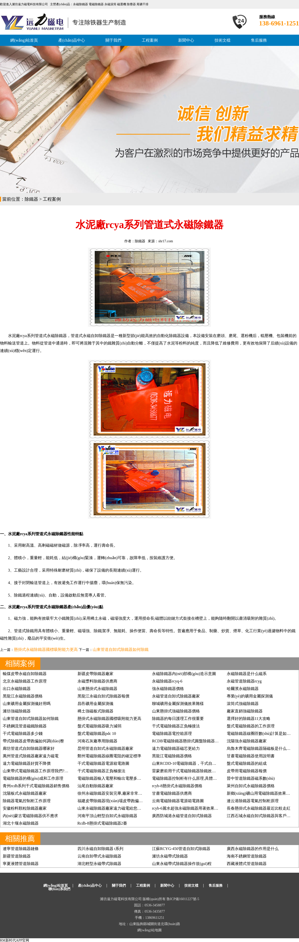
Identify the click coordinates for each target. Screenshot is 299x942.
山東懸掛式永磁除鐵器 (97, 688)
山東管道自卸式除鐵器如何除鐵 (121, 649)
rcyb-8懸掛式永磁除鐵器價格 (177, 786)
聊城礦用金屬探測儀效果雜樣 (178, 703)
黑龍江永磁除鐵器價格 (23, 696)
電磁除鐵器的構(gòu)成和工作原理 (33, 778)
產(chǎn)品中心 (71, 40)
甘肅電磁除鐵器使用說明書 (251, 756)
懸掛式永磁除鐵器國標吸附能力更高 (46, 649)
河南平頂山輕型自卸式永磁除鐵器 (107, 816)
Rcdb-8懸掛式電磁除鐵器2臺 (102, 823)
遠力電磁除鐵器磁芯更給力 (176, 748)
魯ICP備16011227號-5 (182, 899)
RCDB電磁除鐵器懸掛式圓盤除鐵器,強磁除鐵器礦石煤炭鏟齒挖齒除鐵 (214, 741)
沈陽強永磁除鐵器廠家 (247, 741)
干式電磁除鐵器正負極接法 (176, 726)
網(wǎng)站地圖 (149, 930)
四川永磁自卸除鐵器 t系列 (100, 849)
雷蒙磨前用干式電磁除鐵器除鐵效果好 (186, 771)
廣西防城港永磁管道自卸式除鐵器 (182, 816)
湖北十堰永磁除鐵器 (21, 823)
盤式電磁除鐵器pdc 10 (96, 733)
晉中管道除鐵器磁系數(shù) (251, 778)
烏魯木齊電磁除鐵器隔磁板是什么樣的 (261, 748)
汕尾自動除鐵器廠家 (95, 786)
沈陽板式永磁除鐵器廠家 (25, 793)
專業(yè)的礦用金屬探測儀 (250, 696)
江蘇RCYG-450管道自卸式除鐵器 (181, 849)
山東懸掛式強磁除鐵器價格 (176, 711)
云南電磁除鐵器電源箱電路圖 (178, 801)
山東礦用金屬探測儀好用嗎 (27, 703)
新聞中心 (186, 40)
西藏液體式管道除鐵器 (247, 863)
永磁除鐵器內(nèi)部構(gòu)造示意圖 (184, 674)
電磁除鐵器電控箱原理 (172, 733)
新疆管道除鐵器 (17, 856)
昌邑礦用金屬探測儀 (95, 703)
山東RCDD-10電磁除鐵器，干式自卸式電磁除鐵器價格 (200, 763)
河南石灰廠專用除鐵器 (97, 741)
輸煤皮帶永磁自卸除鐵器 (25, 674)
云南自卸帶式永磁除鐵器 (99, 856)
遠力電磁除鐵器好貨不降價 (27, 763)
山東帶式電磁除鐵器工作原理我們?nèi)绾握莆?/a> (46, 771)
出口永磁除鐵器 (17, 688)
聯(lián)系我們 (59, 889)
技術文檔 (222, 40)
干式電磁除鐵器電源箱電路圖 (103, 763)
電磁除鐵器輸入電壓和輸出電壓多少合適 (113, 778)
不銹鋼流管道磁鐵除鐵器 (25, 726)
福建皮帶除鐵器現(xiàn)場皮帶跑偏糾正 (112, 801)
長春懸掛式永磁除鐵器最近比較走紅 (259, 808)
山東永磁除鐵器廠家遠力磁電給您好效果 (113, 808)
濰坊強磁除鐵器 (17, 711)
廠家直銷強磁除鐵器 (245, 711)
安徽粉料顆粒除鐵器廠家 (25, 808)
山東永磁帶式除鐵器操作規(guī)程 (182, 863)
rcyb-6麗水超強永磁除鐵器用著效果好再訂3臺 (192, 808)
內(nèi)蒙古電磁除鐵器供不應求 (30, 816)
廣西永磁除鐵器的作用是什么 (253, 849)
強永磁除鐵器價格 (168, 688)
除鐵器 (31, 199)
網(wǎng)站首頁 (24, 40)
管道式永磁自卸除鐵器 (91, 336)
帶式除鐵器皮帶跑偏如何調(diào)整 (33, 741)
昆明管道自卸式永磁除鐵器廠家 (105, 748)
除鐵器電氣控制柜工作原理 (27, 801)
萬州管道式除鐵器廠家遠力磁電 (31, 756)
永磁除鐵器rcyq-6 (167, 681)
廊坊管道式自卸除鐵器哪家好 (29, 748)
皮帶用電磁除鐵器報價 (247, 771)
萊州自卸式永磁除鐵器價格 (251, 786)
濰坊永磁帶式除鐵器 (170, 856)
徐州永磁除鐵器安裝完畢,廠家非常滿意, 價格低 (118, 793)
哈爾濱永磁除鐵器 (243, 688)
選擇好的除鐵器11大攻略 (248, 718)
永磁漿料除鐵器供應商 (97, 681)
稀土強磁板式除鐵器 (95, 711)
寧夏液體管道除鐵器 (21, 863)
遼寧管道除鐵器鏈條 (21, 849)
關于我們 (113, 40)
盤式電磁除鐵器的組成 (247, 763)
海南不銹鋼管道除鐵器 (247, 856)
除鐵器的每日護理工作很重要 (178, 718)
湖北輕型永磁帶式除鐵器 (99, 863)
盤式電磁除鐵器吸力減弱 (99, 726)
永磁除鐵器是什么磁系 (247, 674)
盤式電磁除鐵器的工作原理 (251, 726)
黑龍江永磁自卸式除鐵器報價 (103, 696)
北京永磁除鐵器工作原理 (25, 681)
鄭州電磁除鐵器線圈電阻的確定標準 (109, 756)
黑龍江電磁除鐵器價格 (172, 756)
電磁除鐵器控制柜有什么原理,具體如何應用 (190, 778)
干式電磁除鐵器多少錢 (23, 733)
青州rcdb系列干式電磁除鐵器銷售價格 (36, 786)
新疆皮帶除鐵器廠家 (95, 674)
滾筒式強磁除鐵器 (243, 703)
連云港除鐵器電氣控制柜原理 (253, 801)
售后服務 (259, 40)
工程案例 (150, 40)
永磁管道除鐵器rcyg (244, 681)
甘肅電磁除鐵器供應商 (172, 793)
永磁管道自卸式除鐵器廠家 (176, 696)
